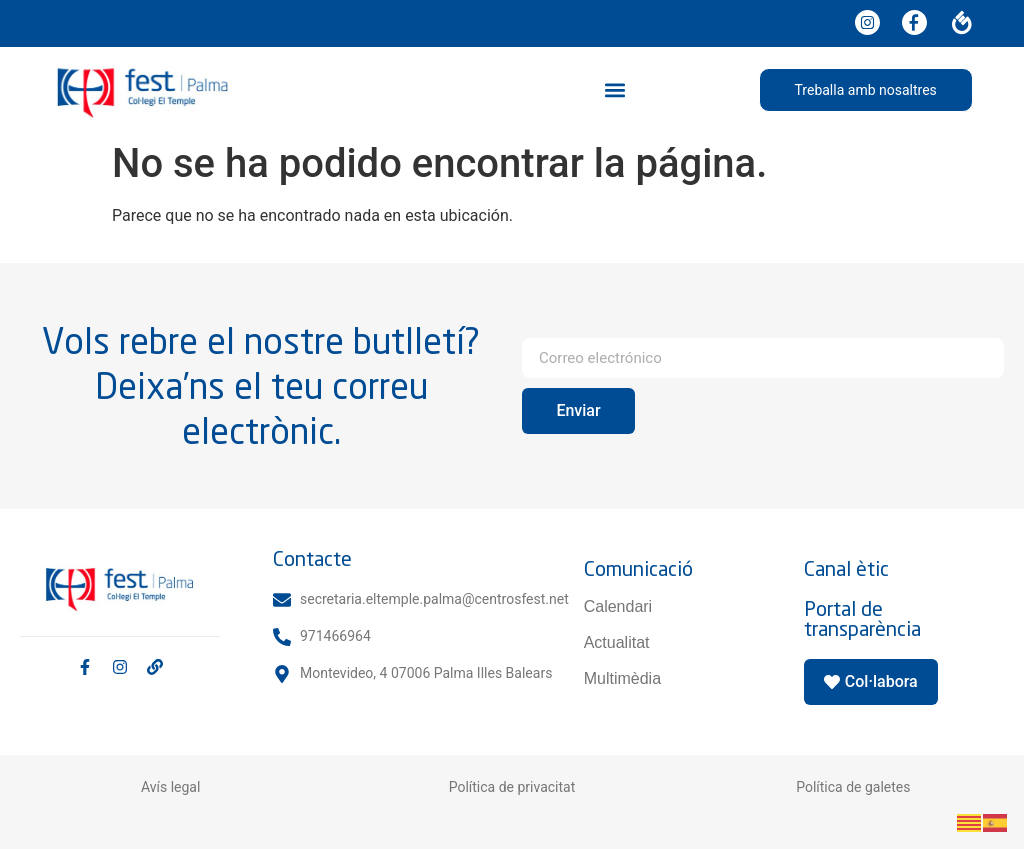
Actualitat (617, 642)
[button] (614, 89)
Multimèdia (622, 678)
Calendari (618, 606)
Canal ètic (846, 568)
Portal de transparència (862, 618)
